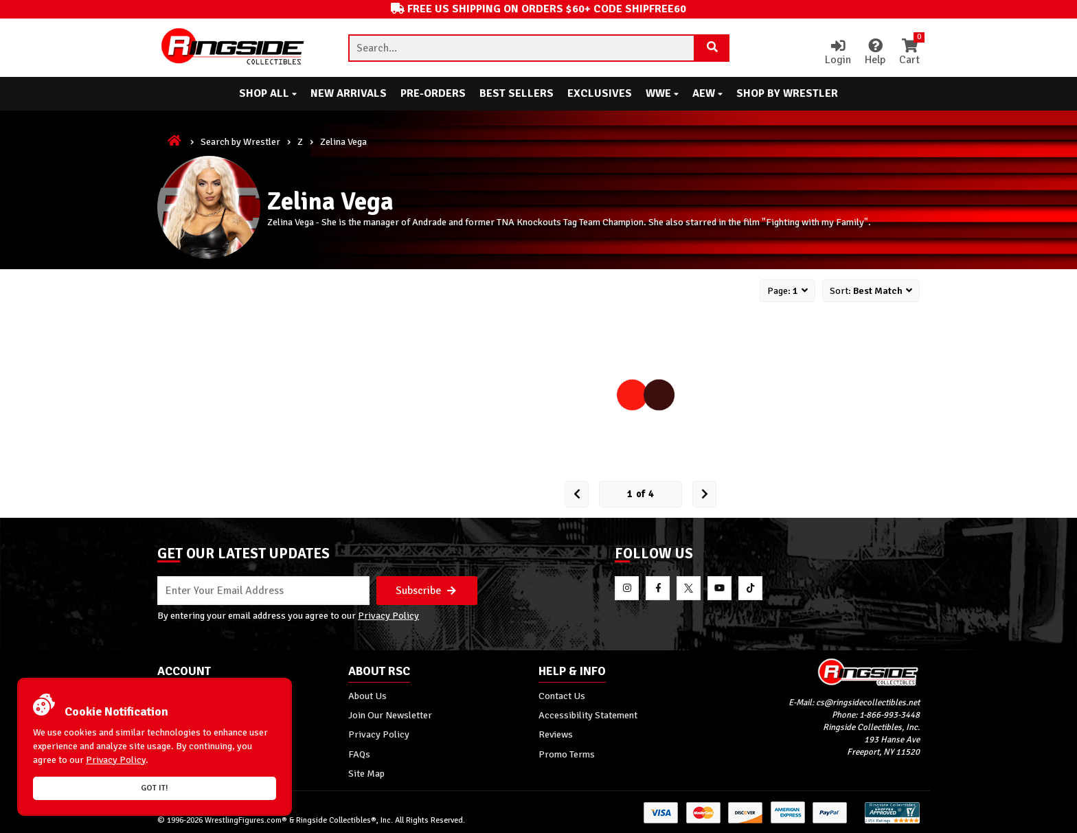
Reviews (555, 734)
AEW (707, 93)
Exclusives (599, 93)
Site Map (366, 773)
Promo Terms (566, 754)
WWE (662, 93)
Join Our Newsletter (390, 715)
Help (875, 53)
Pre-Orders (433, 93)
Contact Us (561, 695)
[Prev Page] (577, 494)
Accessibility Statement (587, 715)
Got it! (154, 788)
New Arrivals (348, 93)
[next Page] (704, 494)
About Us (367, 695)
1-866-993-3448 (889, 714)
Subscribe (426, 590)
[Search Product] (712, 48)
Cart (909, 53)
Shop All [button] (268, 93)
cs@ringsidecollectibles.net (868, 702)
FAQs (359, 754)
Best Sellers (516, 93)
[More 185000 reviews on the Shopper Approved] (892, 821)
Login (838, 53)
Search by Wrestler (240, 141)
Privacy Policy (388, 615)
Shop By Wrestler (787, 93)
